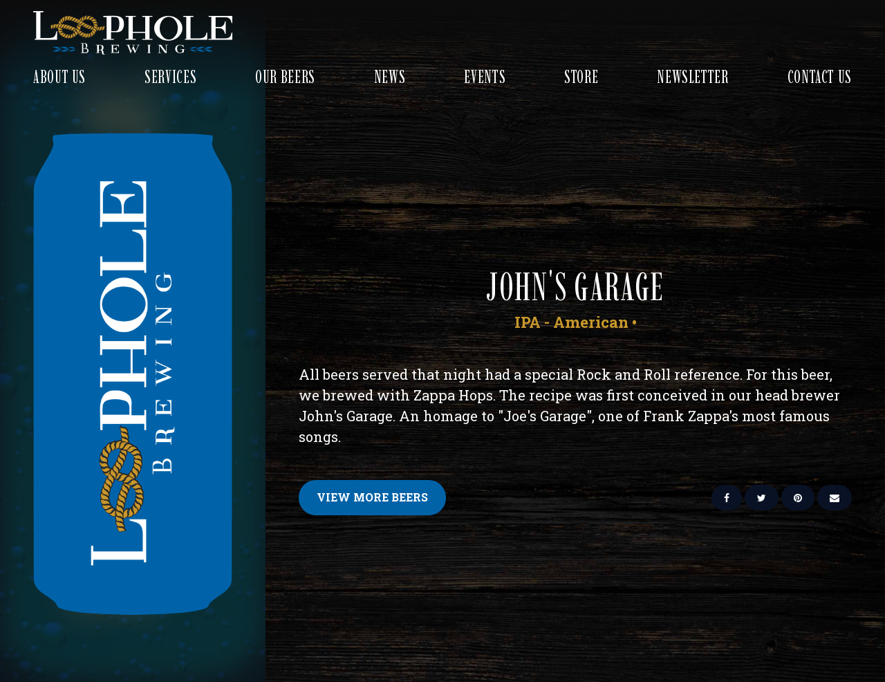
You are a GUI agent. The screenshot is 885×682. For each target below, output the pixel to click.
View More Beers (372, 497)
